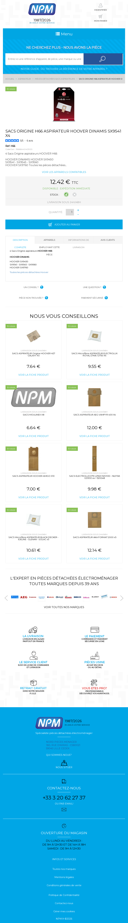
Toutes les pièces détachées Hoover (29, 272)
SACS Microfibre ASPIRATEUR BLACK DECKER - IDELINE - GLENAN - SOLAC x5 (33, 538)
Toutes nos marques (64, 869)
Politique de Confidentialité (64, 895)
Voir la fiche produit (33, 374)
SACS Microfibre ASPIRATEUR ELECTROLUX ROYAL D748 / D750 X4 (94, 354)
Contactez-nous (64, 903)
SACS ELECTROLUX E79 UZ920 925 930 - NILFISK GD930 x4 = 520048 (94, 477)
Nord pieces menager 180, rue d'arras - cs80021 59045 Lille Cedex (63, 745)
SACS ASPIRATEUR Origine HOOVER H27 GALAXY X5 (33, 354)
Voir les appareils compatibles (64, 172)
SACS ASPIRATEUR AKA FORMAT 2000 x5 (94, 537)
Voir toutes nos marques (64, 607)
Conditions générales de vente (64, 885)
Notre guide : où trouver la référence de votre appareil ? (64, 68)
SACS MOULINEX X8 (33, 414)
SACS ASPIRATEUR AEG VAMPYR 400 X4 (94, 414)
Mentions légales (64, 877)
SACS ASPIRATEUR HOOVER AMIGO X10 (33, 476)
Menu (64, 33)
